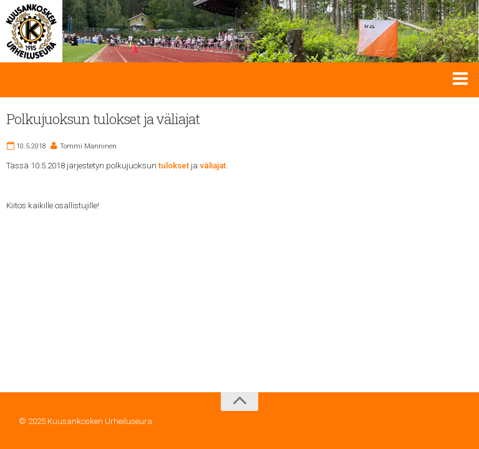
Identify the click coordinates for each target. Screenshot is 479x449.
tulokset (173, 165)
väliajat (213, 165)
